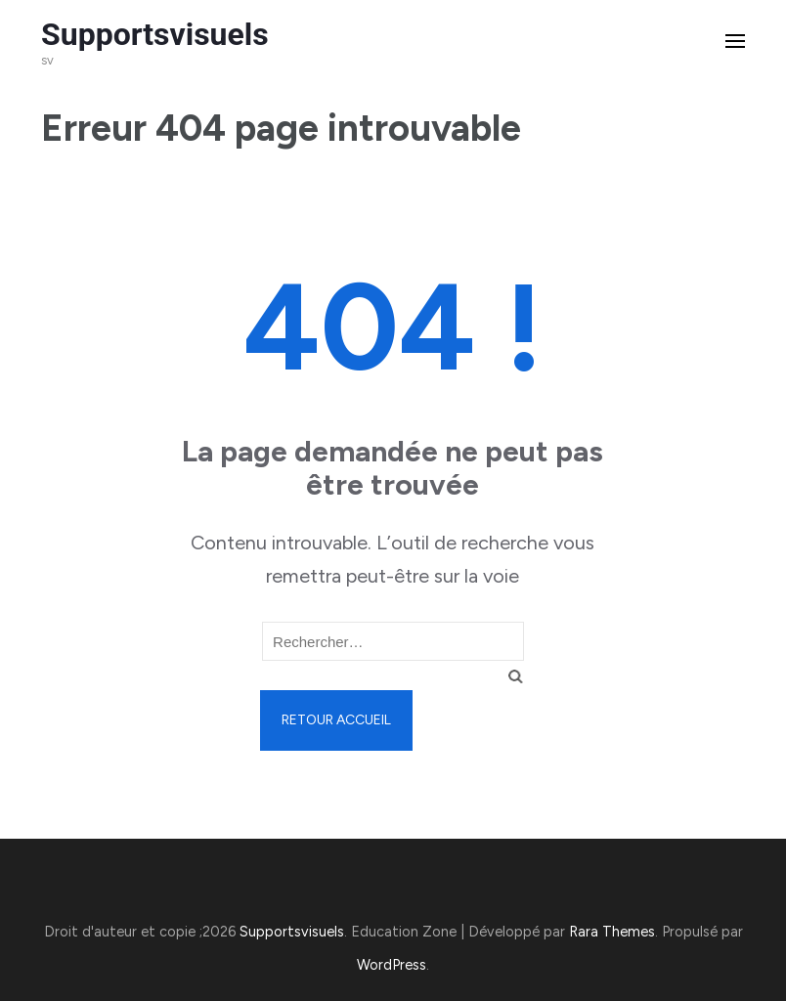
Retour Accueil (336, 720)
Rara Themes (612, 931)
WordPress (391, 965)
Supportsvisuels (155, 34)
